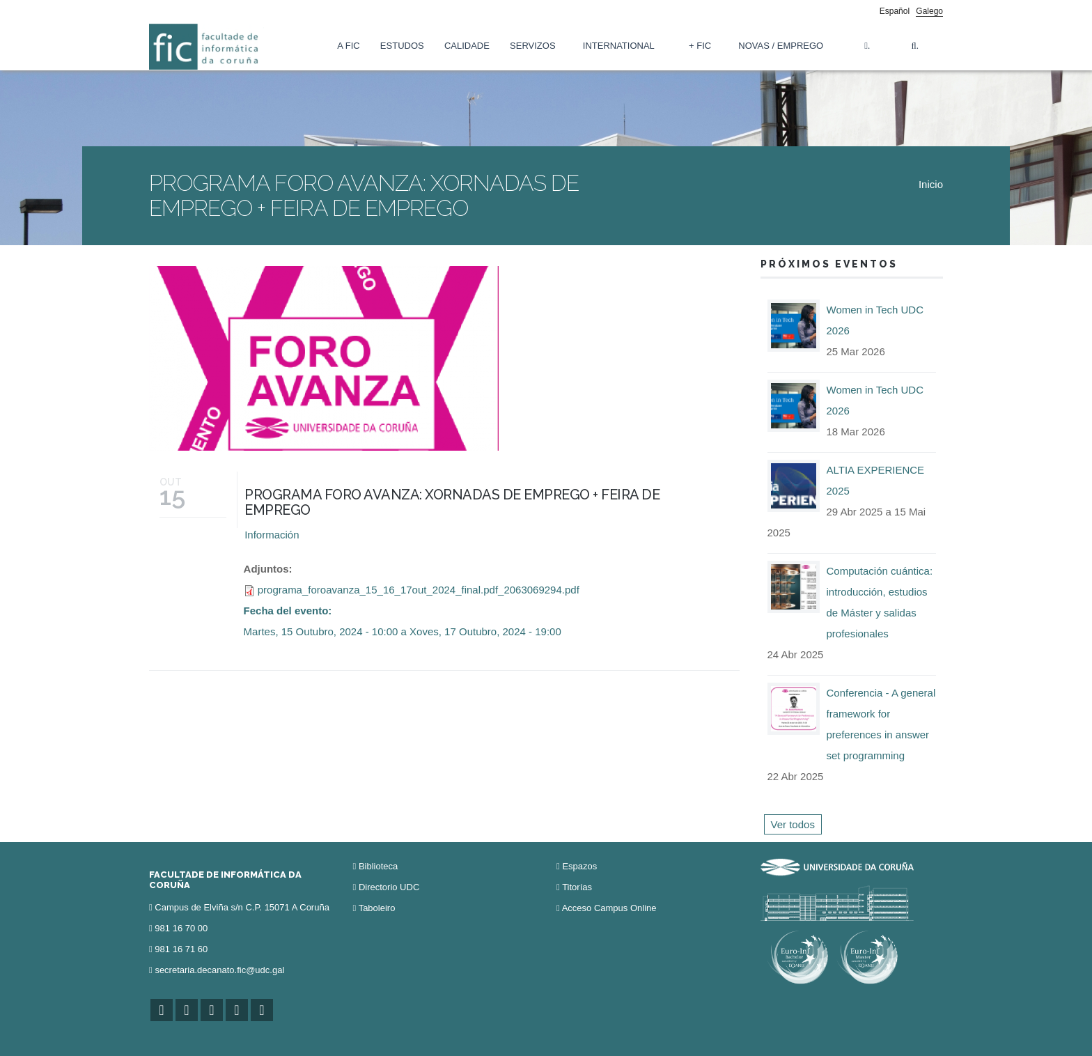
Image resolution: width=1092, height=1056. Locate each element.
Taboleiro (377, 908)
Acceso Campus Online (609, 908)
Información (271, 535)
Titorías (577, 887)
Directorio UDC (389, 887)
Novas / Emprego (780, 45)
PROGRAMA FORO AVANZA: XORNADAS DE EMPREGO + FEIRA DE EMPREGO (452, 502)
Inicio (931, 184)
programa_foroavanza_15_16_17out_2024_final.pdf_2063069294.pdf (418, 590)
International (619, 45)
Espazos (579, 866)
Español (895, 11)
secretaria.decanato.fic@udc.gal (219, 970)
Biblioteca (378, 866)
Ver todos (793, 824)
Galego (929, 11)
